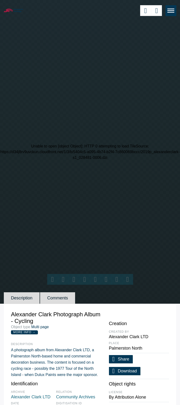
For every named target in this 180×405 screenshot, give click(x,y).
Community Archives (75, 397)
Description (21, 298)
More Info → (24, 332)
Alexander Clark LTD (31, 397)
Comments (57, 298)
